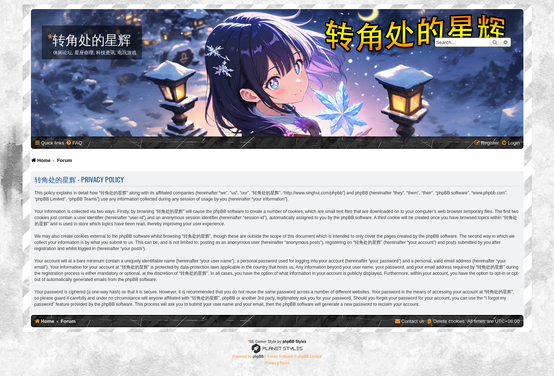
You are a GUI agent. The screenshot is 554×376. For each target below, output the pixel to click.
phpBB (258, 357)
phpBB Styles (294, 342)
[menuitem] (74, 143)
